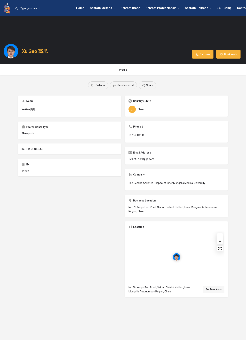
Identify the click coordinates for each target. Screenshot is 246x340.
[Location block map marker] (176, 257)
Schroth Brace (130, 8)
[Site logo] (7, 7)
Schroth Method (101, 8)
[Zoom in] (220, 236)
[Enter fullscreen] (220, 248)
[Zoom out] (220, 241)
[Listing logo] (11, 51)
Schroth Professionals (161, 8)
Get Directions (214, 289)
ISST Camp (224, 8)
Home (80, 8)
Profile (123, 69)
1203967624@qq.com (141, 159)
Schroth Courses (196, 8)
